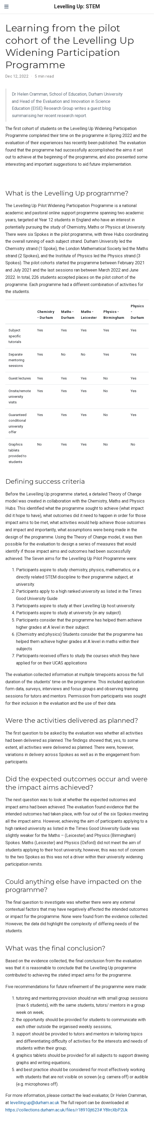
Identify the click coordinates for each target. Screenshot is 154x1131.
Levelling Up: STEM (77, 6)
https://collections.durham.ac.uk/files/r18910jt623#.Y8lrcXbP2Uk (66, 1109)
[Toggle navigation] (6, 6)
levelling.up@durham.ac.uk (34, 1102)
